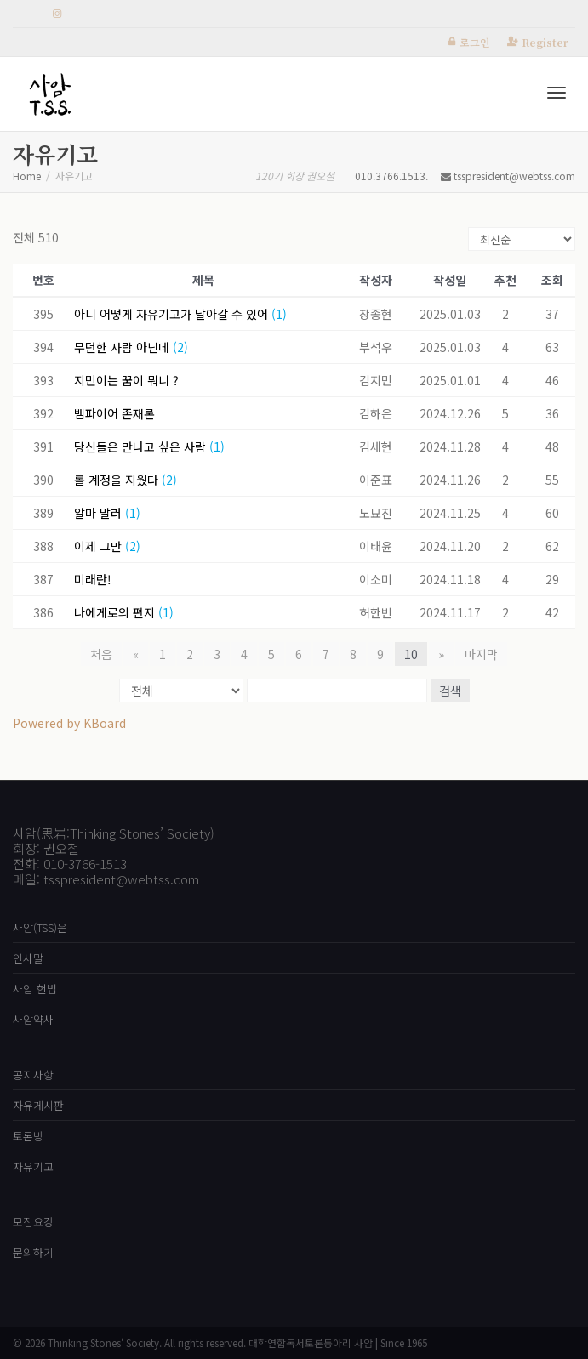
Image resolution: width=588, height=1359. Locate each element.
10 (411, 653)
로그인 (475, 42)
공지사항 (33, 1074)
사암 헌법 (35, 989)
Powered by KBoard (69, 722)
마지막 (481, 653)
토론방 (28, 1136)
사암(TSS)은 (40, 927)
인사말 (28, 958)
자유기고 (33, 1166)
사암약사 (33, 1019)
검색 (450, 690)
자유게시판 (38, 1105)
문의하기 (33, 1252)
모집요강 (33, 1222)
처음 (101, 653)
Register (545, 42)
